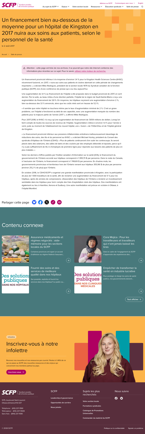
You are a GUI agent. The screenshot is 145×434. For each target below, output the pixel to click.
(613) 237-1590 (17, 408)
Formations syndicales (92, 406)
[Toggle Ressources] (97, 6)
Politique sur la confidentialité (114, 428)
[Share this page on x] (47, 202)
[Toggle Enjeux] (66, 6)
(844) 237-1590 (17, 413)
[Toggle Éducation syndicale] (114, 6)
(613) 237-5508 (19, 411)
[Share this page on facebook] (40, 202)
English (140, 3)
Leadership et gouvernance (62, 398)
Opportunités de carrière (61, 402)
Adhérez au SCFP (106, 3)
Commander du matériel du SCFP (96, 418)
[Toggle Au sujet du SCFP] (51, 6)
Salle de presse (133, 6)
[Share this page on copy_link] (53, 202)
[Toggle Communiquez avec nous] (125, 3)
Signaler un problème (135, 428)
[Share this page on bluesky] (34, 202)
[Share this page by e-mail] (59, 202)
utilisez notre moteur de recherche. (90, 71)
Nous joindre (56, 407)
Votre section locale (80, 6)
